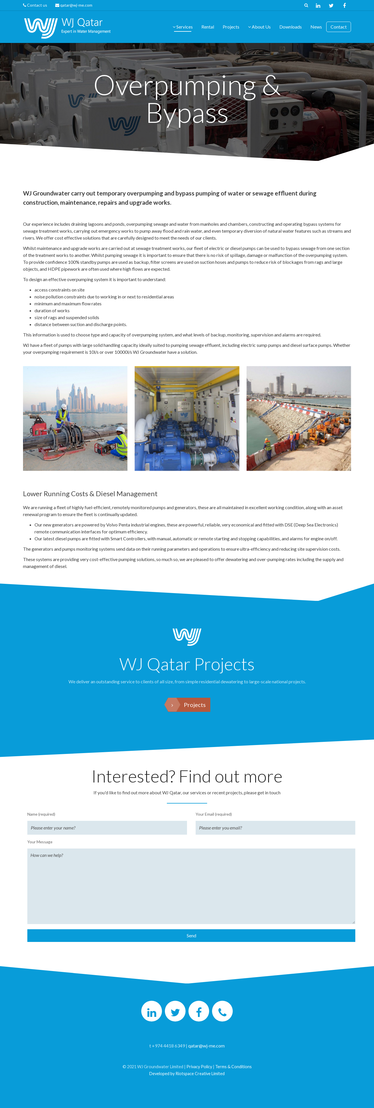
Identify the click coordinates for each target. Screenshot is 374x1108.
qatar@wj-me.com (73, 5)
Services (183, 26)
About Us (259, 26)
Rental (207, 26)
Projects (231, 26)
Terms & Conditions (233, 1066)
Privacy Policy (199, 1066)
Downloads (290, 26)
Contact (339, 26)
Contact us (37, 5)
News (316, 26)
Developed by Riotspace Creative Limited (187, 1073)
